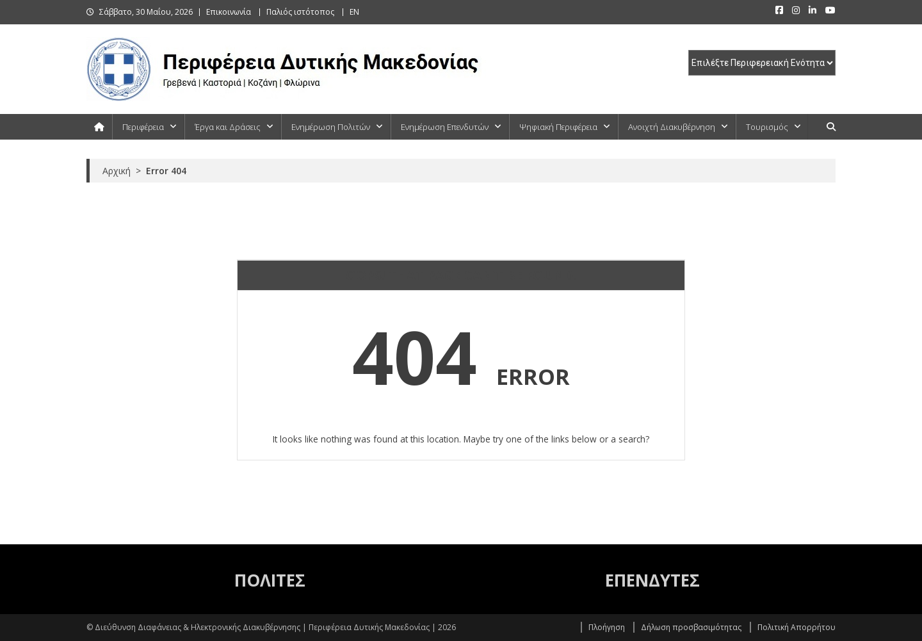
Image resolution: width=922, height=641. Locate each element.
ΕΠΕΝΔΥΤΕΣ (652, 580)
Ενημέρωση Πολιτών (330, 127)
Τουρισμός (767, 127)
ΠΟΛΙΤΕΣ (269, 580)
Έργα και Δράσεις (228, 127)
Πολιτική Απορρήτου (796, 627)
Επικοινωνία (228, 11)
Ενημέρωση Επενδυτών (445, 127)
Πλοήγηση (606, 627)
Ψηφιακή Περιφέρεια (558, 127)
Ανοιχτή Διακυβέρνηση (671, 127)
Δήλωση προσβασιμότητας (691, 627)
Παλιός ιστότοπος (300, 11)
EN (354, 11)
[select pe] (762, 63)
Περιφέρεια (143, 127)
